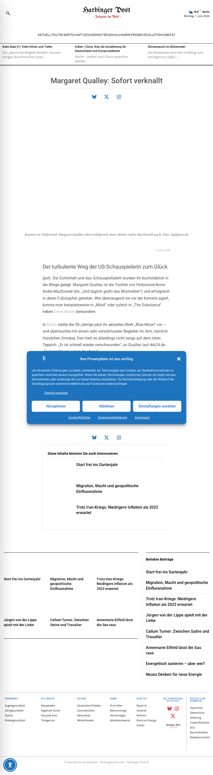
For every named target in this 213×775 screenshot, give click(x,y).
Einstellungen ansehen (157, 406)
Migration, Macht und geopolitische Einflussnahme (66, 584)
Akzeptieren (56, 406)
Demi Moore (64, 311)
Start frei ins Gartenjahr (97, 464)
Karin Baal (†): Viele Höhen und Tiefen (27, 46)
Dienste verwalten (56, 392)
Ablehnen (106, 406)
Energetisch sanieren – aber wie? (175, 663)
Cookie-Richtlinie (79, 417)
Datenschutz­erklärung (112, 417)
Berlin (52, 324)
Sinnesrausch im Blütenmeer (166, 46)
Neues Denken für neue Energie (174, 674)
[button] (178, 358)
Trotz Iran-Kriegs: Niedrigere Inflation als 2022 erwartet (115, 584)
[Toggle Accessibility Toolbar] (10, 765)
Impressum (142, 417)
